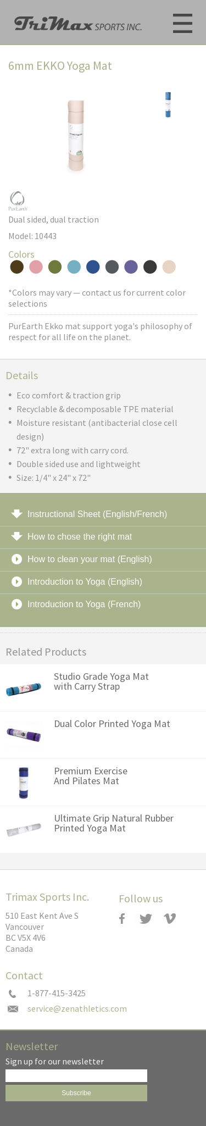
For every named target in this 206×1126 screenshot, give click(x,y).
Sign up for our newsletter (54, 1062)
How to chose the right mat (79, 536)
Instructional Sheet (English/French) (97, 514)
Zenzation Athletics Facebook (125, 918)
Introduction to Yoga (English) (84, 581)
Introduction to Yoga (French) (84, 604)
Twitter (150, 918)
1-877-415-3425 (56, 994)
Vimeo (175, 918)
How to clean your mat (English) (89, 559)
